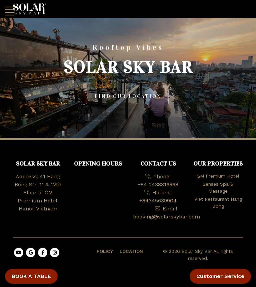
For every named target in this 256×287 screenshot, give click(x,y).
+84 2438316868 (158, 184)
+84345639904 (158, 200)
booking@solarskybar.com (166, 216)
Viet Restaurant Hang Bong (218, 202)
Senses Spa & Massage (218, 187)
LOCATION (131, 251)
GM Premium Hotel (218, 176)
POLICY (105, 251)
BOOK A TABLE (31, 276)
